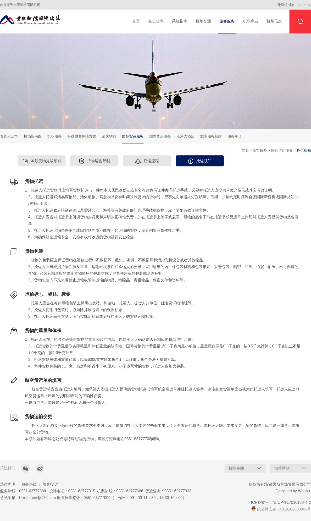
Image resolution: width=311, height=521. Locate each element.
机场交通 (203, 21)
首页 (136, 21)
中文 (307, 5)
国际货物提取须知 (41, 161)
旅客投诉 (50, 484)
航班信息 (156, 21)
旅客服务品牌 (211, 136)
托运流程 (147, 161)
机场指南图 (33, 136)
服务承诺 (235, 136)
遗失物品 (109, 136)
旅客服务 (227, 21)
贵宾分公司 (9, 136)
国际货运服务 (133, 138)
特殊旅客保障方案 (81, 136)
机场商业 (250, 21)
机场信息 (274, 21)
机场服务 (54, 136)
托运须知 (199, 161)
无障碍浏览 (286, 5)
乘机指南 (179, 21)
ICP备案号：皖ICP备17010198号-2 (281, 502)
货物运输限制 (94, 161)
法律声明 (7, 484)
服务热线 (29, 484)
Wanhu (304, 491)
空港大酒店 (185, 136)
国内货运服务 (160, 136)
